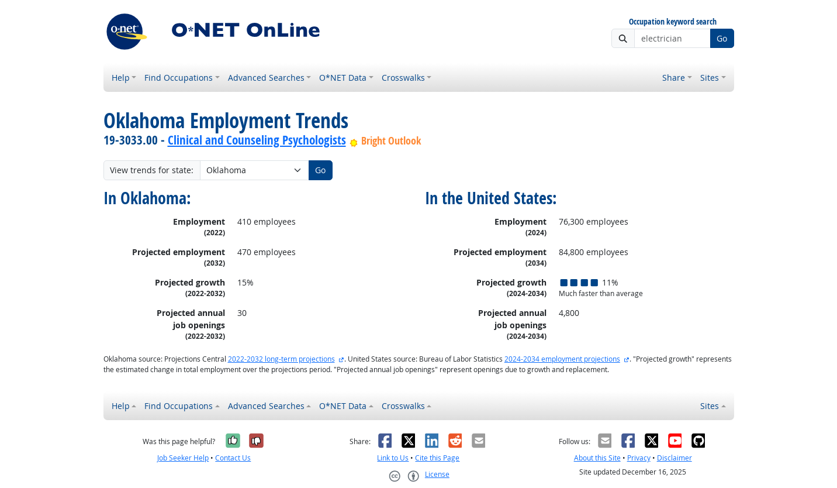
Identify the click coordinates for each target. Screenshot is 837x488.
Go (722, 38)
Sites (709, 77)
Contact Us (233, 458)
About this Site (597, 458)
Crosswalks (403, 77)
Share (673, 77)
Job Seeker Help (183, 458)
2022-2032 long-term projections (281, 359)
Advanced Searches (266, 77)
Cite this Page (437, 458)
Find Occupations (178, 77)
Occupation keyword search (673, 22)
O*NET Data (342, 77)
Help (121, 77)
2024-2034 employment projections (562, 359)
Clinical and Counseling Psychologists (257, 140)
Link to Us (393, 458)
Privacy (639, 458)
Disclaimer (674, 458)
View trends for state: (151, 170)
